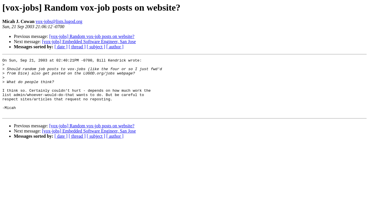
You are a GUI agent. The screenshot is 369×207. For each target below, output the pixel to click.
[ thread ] (77, 46)
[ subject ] (96, 46)
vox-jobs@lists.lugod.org (59, 21)
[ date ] (60, 46)
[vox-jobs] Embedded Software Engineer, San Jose (89, 41)
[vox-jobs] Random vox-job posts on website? (92, 36)
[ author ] (115, 46)
